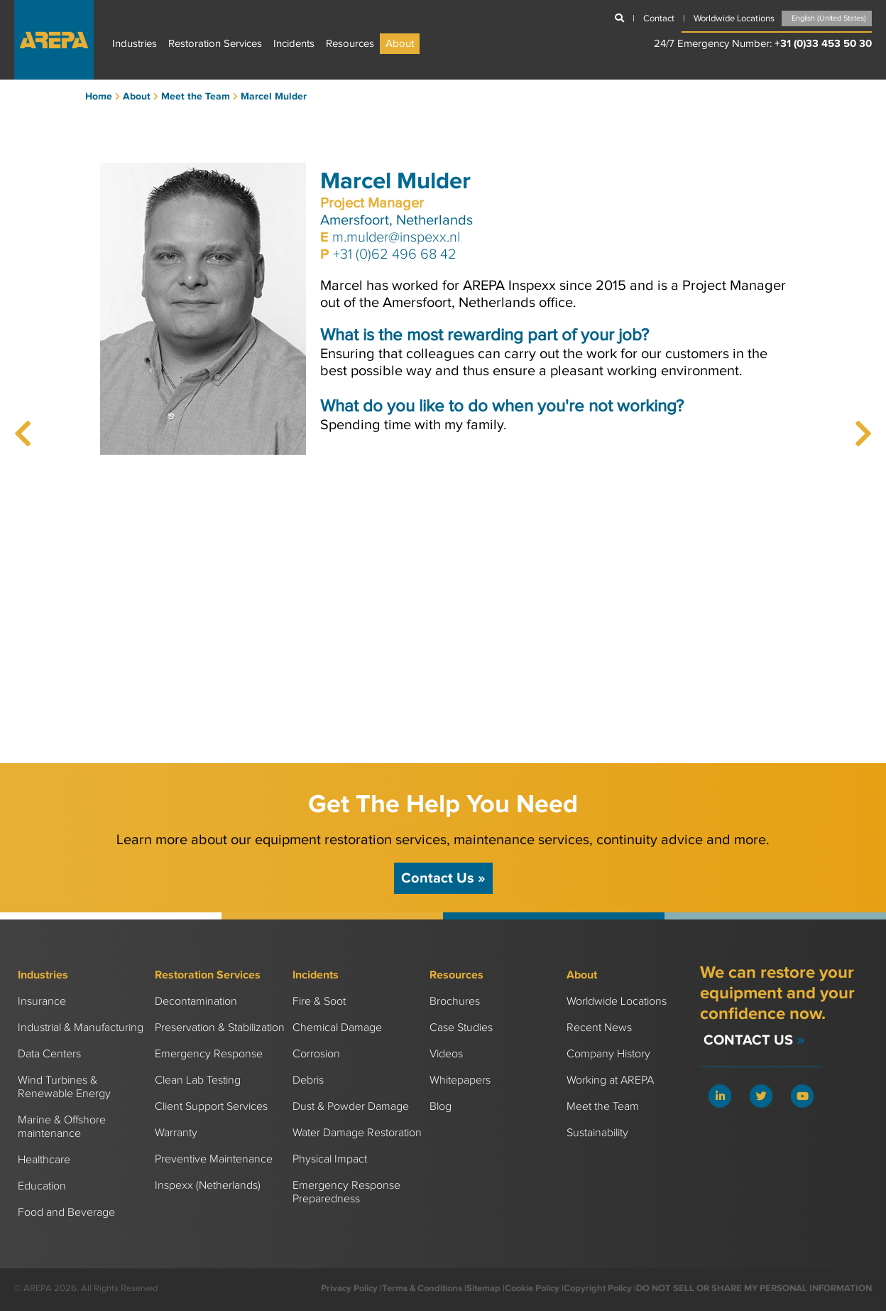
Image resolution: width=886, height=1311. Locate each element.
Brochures (455, 1001)
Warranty (176, 1133)
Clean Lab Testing (198, 1080)
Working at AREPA (610, 1080)
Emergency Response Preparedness (346, 1192)
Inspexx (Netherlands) (208, 1185)
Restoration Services (215, 44)
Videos (446, 1054)
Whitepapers (460, 1080)
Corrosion (316, 1054)
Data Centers (49, 1054)
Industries (134, 44)
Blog (441, 1106)
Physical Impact (329, 1159)
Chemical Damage (337, 1028)
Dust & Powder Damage (350, 1106)
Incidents (294, 44)
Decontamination (196, 1001)
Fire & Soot (319, 1001)
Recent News (599, 1028)
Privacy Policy (349, 1288)
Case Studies (461, 1028)
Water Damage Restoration (357, 1133)
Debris (308, 1080)
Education (42, 1186)
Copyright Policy (598, 1288)
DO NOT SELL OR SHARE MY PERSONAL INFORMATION (754, 1288)
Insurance (42, 1001)
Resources (350, 44)
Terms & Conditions (422, 1288)
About (399, 44)
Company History (608, 1054)
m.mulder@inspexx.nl (396, 237)
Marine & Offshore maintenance (62, 1126)
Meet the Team (603, 1106)
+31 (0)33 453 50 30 (823, 43)
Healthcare (44, 1160)
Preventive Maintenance (214, 1159)
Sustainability (597, 1133)
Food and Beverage (66, 1212)
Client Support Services (211, 1106)
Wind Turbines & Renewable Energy (64, 1087)
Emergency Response (209, 1054)
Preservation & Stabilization (220, 1028)
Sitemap (483, 1288)
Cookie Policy (532, 1288)
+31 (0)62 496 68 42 (394, 254)
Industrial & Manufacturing (80, 1028)
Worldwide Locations (617, 1001)
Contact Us (443, 878)
